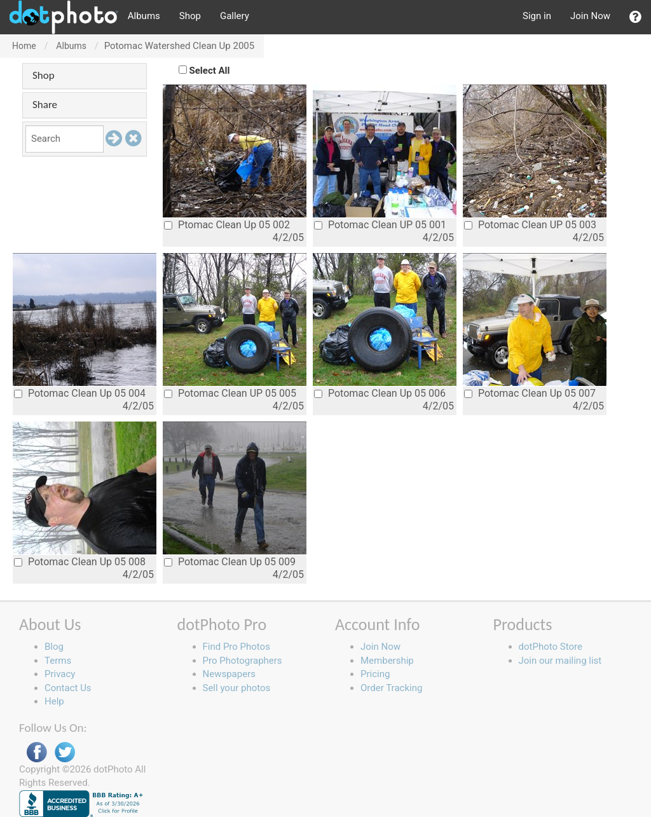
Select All (209, 70)
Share (44, 104)
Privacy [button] (60, 674)
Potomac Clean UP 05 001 (380, 225)
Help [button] (54, 701)
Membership (387, 660)
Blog (54, 646)
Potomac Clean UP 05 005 (230, 393)
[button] (635, 17)
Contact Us (68, 688)
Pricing (375, 674)
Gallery (234, 16)
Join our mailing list (560, 660)
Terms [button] (58, 660)
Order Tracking (391, 688)
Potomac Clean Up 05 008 (80, 562)
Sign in (537, 16)
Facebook (37, 752)
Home (24, 46)
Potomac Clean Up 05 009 (230, 562)
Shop (190, 16)
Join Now (590, 16)
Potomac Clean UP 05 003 (530, 225)
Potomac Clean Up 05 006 (380, 393)
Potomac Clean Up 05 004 (80, 393)
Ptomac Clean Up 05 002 (227, 225)
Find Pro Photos (236, 646)
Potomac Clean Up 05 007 (530, 393)
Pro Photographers (242, 660)
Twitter (65, 752)
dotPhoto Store (550, 646)
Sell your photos (237, 688)
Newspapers (229, 674)
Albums (144, 16)
